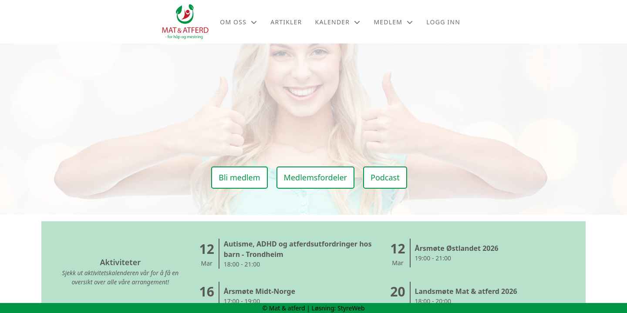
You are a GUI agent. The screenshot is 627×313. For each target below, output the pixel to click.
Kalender (338, 22)
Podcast (385, 177)
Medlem (393, 22)
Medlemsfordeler (315, 177)
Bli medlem (239, 177)
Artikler (286, 22)
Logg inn (443, 22)
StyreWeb (351, 308)
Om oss (238, 22)
